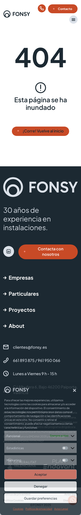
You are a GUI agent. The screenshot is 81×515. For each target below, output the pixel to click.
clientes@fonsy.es (30, 347)
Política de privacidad (38, 508)
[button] (74, 390)
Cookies (18, 508)
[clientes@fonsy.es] (6, 347)
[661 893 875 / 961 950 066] (6, 360)
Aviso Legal (61, 508)
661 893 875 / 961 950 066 (36, 360)
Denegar (40, 486)
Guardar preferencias (40, 498)
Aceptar (40, 474)
